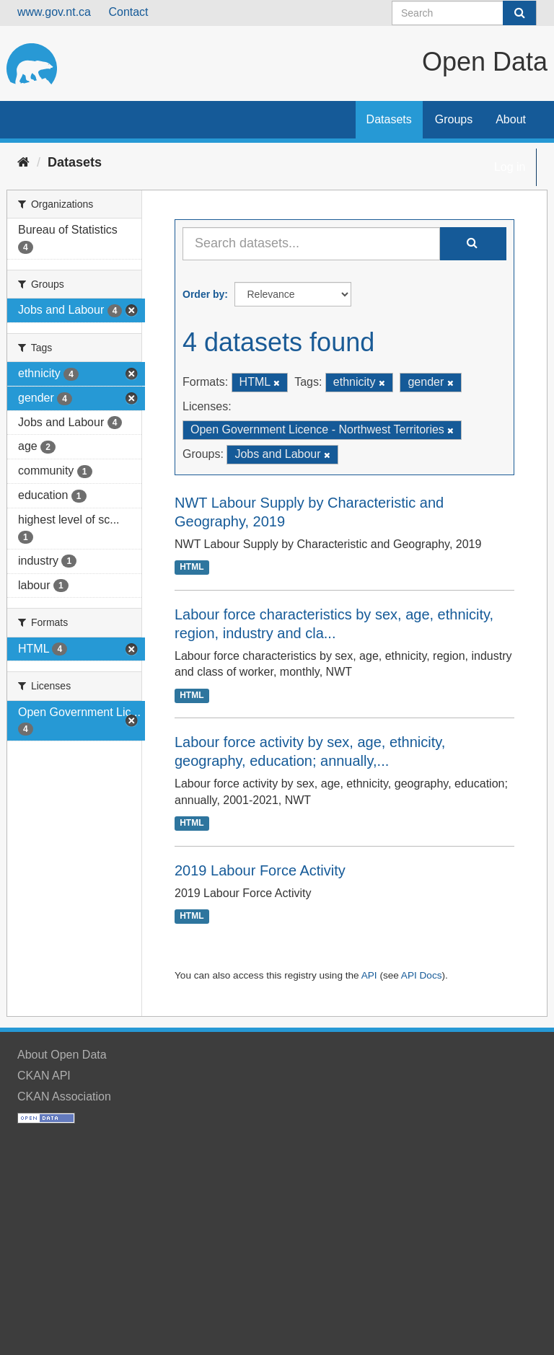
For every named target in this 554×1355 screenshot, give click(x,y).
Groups (453, 119)
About (511, 119)
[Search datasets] (464, 13)
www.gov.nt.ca (54, 12)
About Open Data (62, 1055)
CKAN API (44, 1075)
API (369, 975)
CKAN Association (64, 1096)
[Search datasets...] (311, 243)
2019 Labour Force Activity (260, 870)
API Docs (421, 975)
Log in (510, 167)
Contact (128, 12)
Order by (203, 294)
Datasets (389, 119)
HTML (191, 567)
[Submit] (519, 13)
